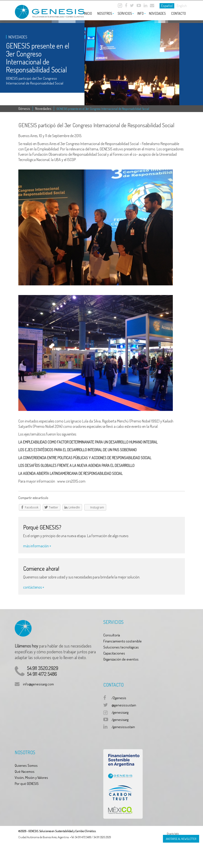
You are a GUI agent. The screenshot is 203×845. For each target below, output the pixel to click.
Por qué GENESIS (27, 783)
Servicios (125, 13)
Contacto (178, 13)
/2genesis (119, 698)
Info (140, 13)
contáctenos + (33, 587)
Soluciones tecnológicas (121, 647)
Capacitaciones (114, 653)
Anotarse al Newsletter (181, 839)
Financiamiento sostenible (122, 641)
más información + (37, 545)
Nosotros (104, 13)
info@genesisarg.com (38, 684)
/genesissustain (123, 727)
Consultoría (111, 635)
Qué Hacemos (25, 771)
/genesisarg (120, 712)
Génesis (24, 108)
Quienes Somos (26, 765)
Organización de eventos (121, 659)
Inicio (88, 13)
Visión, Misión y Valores (31, 777)
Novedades (157, 13)
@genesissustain (124, 705)
